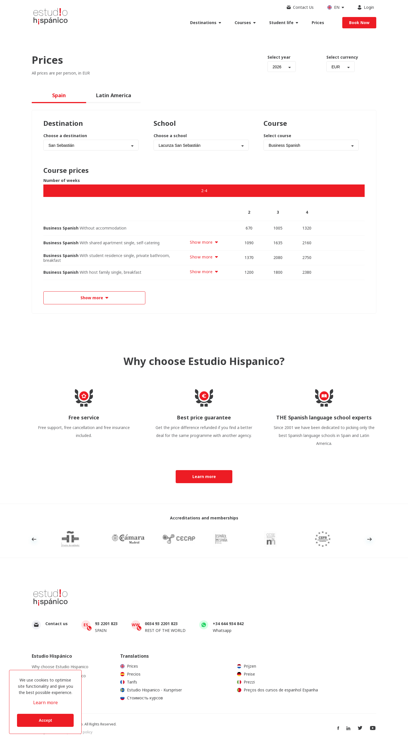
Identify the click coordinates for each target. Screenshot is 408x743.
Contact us (56, 623)
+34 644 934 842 (228, 623)
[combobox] (282, 66)
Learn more (45, 702)
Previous (34, 539)
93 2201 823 (106, 623)
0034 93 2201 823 (161, 623)
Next (369, 539)
